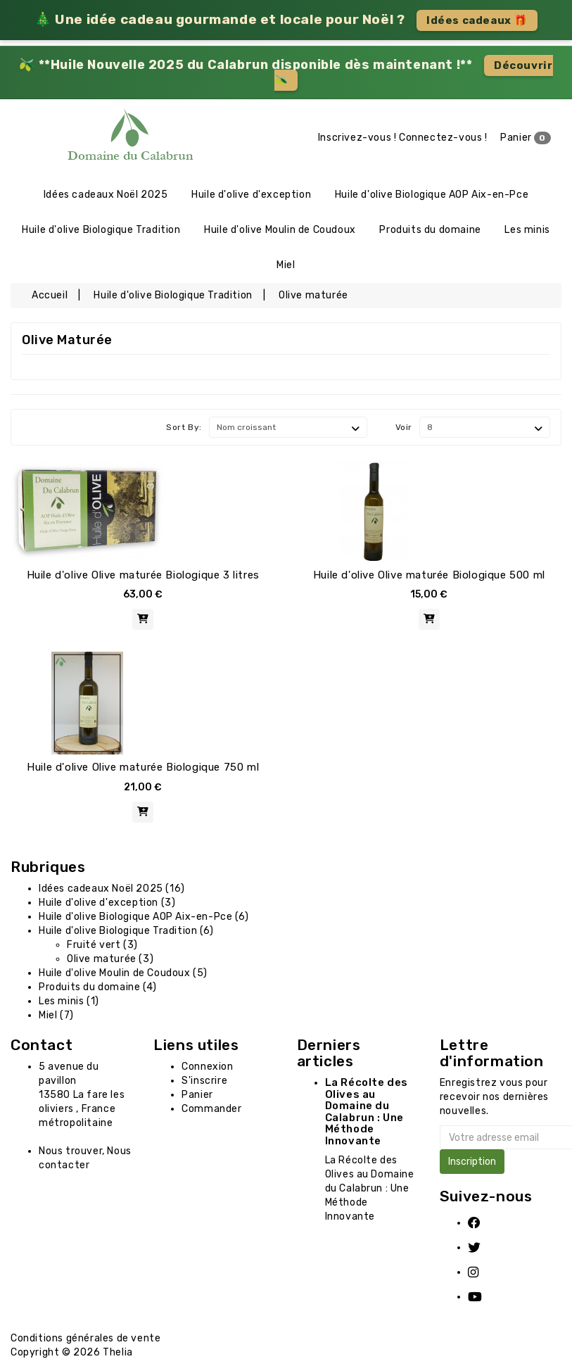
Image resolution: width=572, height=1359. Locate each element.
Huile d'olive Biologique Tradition (101, 230)
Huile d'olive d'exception (251, 195)
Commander (211, 1109)
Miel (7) (56, 1015)
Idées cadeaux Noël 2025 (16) (112, 889)
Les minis (526, 230)
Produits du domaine (430, 230)
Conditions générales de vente (85, 1338)
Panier (525, 138)
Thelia (118, 1352)
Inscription (472, 1162)
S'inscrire (204, 1081)
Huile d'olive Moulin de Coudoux (280, 230)
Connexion (207, 1067)
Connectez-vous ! (443, 138)
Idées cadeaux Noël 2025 (106, 195)
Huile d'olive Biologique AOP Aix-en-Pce (431, 195)
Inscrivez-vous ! (357, 138)
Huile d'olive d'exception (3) (107, 903)
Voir (403, 427)
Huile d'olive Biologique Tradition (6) (126, 931)
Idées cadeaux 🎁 (477, 20)
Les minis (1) (69, 1001)
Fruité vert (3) (102, 945)
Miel (286, 265)
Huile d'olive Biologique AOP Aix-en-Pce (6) (144, 917)
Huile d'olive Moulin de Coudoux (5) (123, 973)
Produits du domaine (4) (98, 987)
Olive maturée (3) (110, 959)
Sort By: (184, 427)
